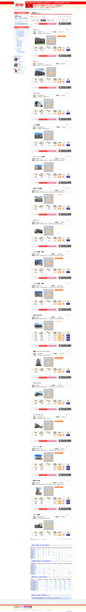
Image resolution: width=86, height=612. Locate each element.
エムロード (36, 220)
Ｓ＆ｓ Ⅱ (36, 61)
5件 (59, 552)
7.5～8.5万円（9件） (20, 35)
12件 (65, 585)
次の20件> (68, 16)
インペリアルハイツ (38, 414)
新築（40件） (19, 50)
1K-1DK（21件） (20, 41)
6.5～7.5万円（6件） (20, 34)
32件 (60, 583)
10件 (47, 582)
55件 (65, 583)
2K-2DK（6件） (19, 43)
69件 (60, 582)
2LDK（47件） (19, 44)
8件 (43, 549)
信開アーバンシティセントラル (41, 351)
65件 (70, 582)
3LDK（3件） (19, 46)
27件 (47, 589)
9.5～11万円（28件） (20, 36)
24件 (70, 572)
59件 (70, 583)
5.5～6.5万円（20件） (21, 33)
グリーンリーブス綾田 (39, 156)
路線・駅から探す (31, 9)
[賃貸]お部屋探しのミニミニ (21, 9)
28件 (70, 555)
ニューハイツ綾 (37, 446)
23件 (56, 580)
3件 (54, 569)
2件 (43, 553)
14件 (60, 580)
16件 (70, 585)
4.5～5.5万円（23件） (21, 32)
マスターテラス (37, 383)
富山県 (27, 9)
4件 (54, 552)
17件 (70, 580)
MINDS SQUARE (37, 315)
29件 (56, 583)
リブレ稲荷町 (36, 125)
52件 (65, 582)
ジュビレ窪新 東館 (38, 251)
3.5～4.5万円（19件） (21, 31)
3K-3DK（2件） (19, 45)
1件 (38, 549)
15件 (48, 552)
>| (71, 16)
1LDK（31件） (19, 42)
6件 (38, 550)
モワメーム (36, 29)
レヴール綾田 (36, 514)
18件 (56, 585)
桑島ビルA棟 (36, 480)
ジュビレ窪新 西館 (38, 283)
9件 (64, 589)
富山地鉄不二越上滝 (38, 9)
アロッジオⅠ (36, 93)
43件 (56, 582)
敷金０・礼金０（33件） (21, 51)
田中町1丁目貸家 (37, 188)
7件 (43, 552)
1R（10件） (19, 40)
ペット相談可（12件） (21, 52)
